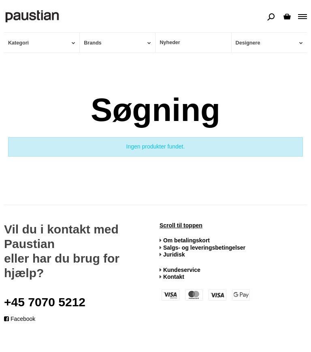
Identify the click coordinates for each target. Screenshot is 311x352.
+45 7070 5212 (44, 302)
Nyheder (170, 42)
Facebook (19, 319)
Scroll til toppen (181, 225)
